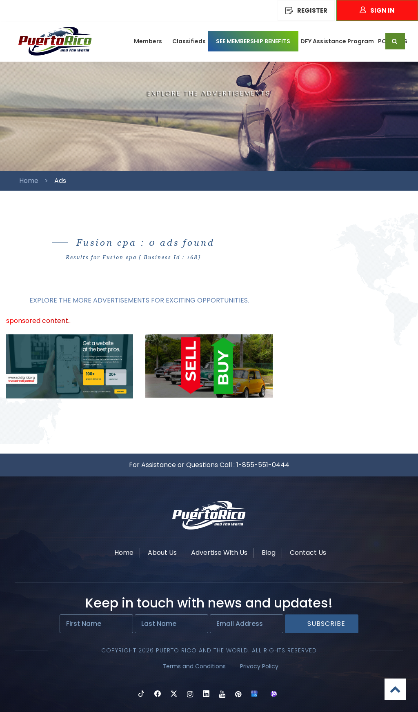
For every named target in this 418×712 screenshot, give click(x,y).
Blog (269, 552)
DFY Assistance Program (337, 41)
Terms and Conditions (194, 666)
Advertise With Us (219, 552)
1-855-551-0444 (262, 464)
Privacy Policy (259, 666)
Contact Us (308, 552)
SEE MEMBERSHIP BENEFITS (253, 41)
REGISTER (306, 10)
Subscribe (326, 623)
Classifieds (189, 41)
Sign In (377, 10)
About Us (162, 552)
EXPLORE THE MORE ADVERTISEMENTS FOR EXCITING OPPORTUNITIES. (139, 300)
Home (28, 180)
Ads (60, 180)
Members (148, 41)
